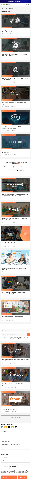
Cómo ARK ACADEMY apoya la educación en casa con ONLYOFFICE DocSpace (14, 55)
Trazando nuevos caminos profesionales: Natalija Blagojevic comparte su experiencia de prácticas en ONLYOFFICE (14, 268)
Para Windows (8, 166)
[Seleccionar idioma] (29, 4)
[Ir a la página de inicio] (7, 4)
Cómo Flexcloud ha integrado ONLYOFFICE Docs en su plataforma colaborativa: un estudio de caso (14, 384)
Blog (2, 8)
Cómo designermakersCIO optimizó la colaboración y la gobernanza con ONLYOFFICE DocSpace (15, 195)
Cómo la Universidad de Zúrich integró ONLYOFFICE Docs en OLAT (15, 360)
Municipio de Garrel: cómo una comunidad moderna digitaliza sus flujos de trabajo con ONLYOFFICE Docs (14, 103)
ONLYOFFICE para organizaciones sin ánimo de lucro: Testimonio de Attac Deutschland (14, 408)
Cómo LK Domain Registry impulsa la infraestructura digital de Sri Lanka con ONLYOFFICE (14, 127)
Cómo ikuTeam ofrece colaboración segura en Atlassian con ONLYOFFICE (15, 151)
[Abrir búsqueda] (26, 4)
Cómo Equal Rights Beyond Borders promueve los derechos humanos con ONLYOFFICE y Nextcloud (13, 243)
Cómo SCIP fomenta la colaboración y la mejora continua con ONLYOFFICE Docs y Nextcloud (15, 79)
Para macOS (9, 427)
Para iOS (16, 427)
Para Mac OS (25, 166)
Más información (15, 473)
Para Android (12, 427)
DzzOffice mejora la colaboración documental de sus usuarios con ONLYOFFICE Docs (14, 293)
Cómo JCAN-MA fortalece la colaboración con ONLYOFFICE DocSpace (12, 30)
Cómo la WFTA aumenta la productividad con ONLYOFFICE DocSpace (12, 317)
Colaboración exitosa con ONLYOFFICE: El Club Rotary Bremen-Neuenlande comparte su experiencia (14, 219)
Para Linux (16, 166)
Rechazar (5, 477)
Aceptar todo (22, 477)
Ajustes (13, 477)
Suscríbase (28, 334)
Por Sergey (12, 33)
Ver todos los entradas (15, 417)
